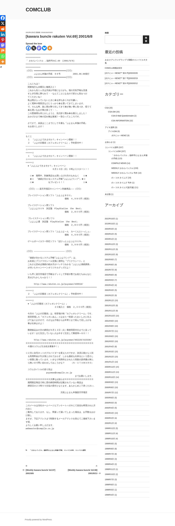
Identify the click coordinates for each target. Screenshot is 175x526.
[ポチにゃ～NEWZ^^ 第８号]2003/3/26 (121, 73)
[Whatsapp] (2, 56)
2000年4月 (109, 408)
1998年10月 (110, 474)
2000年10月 (110, 377)
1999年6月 (109, 459)
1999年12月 (110, 428)
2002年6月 (109, 275)
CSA (107, 108)
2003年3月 (109, 229)
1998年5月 (109, 490)
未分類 (108, 194)
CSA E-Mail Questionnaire (122, 116)
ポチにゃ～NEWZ (119, 135)
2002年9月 (109, 259)
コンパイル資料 (80, 457)
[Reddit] (2, 29)
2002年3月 (109, 290)
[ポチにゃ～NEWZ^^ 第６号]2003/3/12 (121, 83)
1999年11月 (110, 433)
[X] (33, 48)
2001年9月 (109, 321)
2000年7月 (109, 392)
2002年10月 (110, 254)
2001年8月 (109, 326)
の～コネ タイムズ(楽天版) (122, 187)
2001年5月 (109, 341)
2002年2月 (109, 295)
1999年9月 (109, 444)
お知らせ (109, 142)
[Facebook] (28, 48)
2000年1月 (109, 423)
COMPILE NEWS (118, 163)
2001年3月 (109, 351)
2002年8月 (109, 264)
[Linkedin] (2, 34)
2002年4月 (109, 285)
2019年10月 (110, 224)
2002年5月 (109, 280)
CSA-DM (112, 112)
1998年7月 (109, 479)
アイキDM (112, 131)
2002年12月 (110, 244)
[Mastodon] (39, 48)
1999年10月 (110, 438)
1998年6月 (109, 484)
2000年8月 (109, 387)
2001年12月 (110, 305)
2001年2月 (109, 357)
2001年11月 (110, 311)
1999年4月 (109, 464)
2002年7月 (109, 270)
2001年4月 (109, 346)
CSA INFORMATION (120, 121)
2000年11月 (110, 372)
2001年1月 (109, 362)
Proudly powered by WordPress (38, 519)
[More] (49, 48)
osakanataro (47, 32)
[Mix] (2, 50)
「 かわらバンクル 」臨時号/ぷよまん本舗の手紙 (46, 457)
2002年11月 (110, 249)
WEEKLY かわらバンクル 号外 (124, 173)
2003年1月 (109, 239)
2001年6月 (109, 336)
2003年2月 (109, 234)
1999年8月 (109, 449)
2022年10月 (110, 219)
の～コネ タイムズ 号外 (121, 183)
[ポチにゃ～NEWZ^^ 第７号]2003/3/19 (121, 78)
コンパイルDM (69, 457)
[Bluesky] (44, 48)
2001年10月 (110, 316)
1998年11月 (110, 469)
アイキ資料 (109, 127)
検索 (107, 33)
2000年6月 (109, 398)
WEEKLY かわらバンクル (122, 168)
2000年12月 (110, 367)
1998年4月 (109, 495)
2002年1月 (109, 300)
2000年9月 (109, 382)
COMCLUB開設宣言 (113, 68)
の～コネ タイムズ (119, 178)
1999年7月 (109, 454)
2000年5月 (109, 403)
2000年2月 (109, 418)
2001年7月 (109, 331)
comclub (38, 9)
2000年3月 (109, 413)
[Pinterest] (2, 40)
